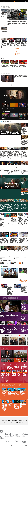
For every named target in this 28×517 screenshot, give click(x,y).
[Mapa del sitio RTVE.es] (19, 445)
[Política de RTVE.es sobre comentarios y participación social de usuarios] (25, 445)
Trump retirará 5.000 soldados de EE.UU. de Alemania (4, 23)
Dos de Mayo (9, 420)
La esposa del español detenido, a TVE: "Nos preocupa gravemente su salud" (17, 50)
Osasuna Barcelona (4, 420)
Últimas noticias (24, 422)
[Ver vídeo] (5, 340)
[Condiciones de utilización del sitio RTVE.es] (1, 445)
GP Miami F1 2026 (19, 422)
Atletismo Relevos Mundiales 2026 (17, 420)
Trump (7, 422)
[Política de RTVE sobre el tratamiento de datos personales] (4, 445)
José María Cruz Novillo (12, 422)
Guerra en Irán (3, 422)
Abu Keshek (25, 420)
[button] (27, 94)
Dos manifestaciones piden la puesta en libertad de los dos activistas (17, 54)
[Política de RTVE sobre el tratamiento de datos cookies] (8, 445)
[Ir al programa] (14, 94)
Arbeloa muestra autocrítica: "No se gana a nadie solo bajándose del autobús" (23, 281)
